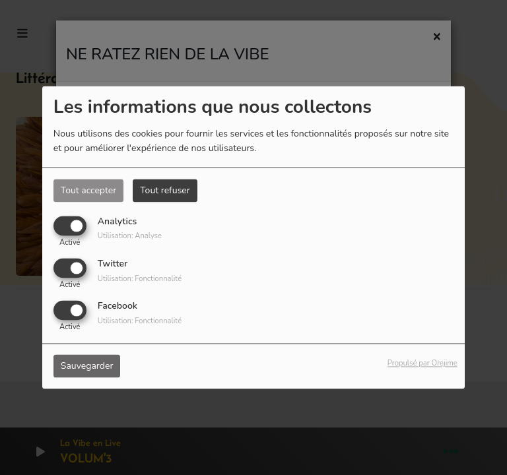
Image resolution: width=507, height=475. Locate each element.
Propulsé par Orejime (422, 364)
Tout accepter (88, 190)
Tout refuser (165, 190)
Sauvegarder (87, 366)
